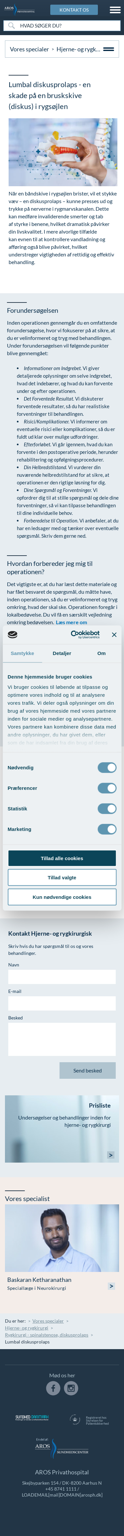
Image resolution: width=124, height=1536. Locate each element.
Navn (13, 964)
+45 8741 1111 (60, 1489)
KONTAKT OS (74, 10)
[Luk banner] (114, 634)
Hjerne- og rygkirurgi (83, 49)
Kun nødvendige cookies (62, 897)
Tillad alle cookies (62, 858)
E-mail (14, 991)
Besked (15, 1017)
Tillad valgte (62, 877)
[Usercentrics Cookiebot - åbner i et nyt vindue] (74, 635)
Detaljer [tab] (62, 653)
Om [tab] (102, 653)
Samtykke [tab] (22, 653)
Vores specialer (29, 49)
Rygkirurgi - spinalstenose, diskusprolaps (46, 1335)
